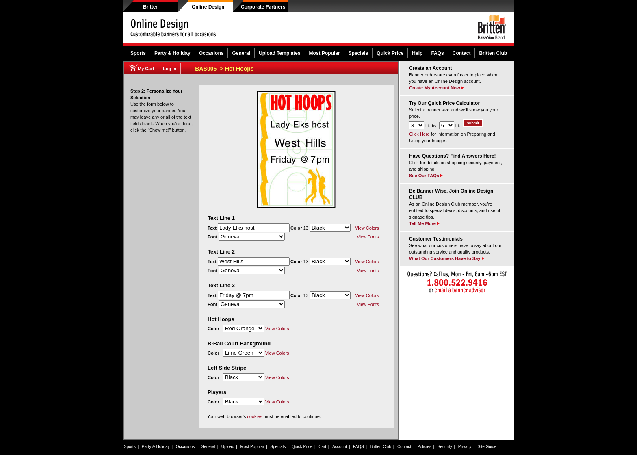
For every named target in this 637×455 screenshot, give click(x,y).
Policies (424, 446)
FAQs (437, 53)
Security (445, 446)
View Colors (367, 227)
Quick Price (390, 53)
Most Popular (324, 53)
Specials (358, 53)
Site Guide (487, 446)
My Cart (146, 68)
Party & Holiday (172, 53)
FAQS (358, 446)
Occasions (211, 53)
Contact (462, 53)
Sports (138, 53)
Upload (227, 446)
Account (339, 446)
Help (417, 53)
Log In (169, 68)
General (241, 53)
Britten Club (493, 53)
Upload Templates (279, 53)
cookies (254, 416)
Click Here (419, 134)
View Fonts (368, 236)
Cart (322, 446)
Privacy (465, 446)
